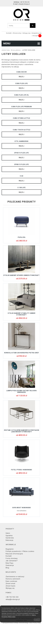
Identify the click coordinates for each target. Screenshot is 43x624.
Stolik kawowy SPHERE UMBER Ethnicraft (21, 275)
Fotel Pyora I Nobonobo (21, 470)
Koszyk (35, 35)
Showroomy (17, 33)
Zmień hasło (10, 586)
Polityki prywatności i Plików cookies (20, 551)
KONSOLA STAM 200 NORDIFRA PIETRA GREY (21, 353)
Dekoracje (9, 540)
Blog (7, 568)
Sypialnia (9, 535)
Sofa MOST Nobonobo (21, 507)
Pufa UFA (21, 237)
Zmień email (10, 583)
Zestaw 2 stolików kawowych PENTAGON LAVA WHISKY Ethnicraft (21, 431)
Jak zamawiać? (12, 561)
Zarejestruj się (36, 33)
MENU (21, 43)
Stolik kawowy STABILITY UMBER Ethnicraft (21, 314)
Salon (8, 533)
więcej (21, 76)
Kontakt (9, 33)
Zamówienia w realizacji (15, 576)
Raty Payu (9, 563)
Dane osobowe (11, 581)
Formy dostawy (12, 558)
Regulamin (10, 549)
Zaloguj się (26, 33)
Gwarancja (10, 565)
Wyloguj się (10, 588)
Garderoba (10, 538)
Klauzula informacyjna (14, 554)
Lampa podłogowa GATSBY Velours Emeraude (21, 391)
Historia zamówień (13, 579)
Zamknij (37, 619)
